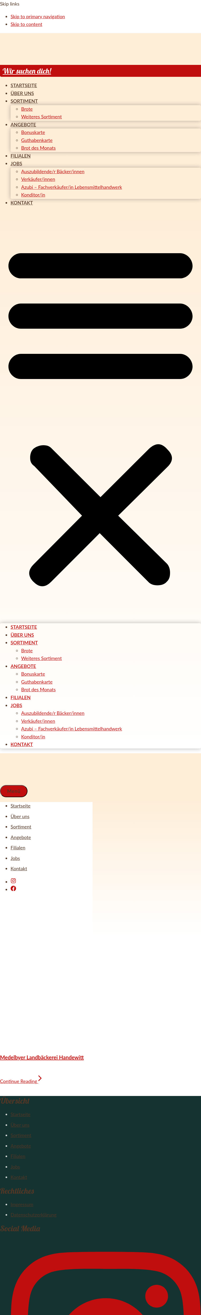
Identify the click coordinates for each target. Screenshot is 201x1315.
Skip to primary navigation (38, 16)
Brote (27, 109)
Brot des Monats (38, 148)
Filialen (21, 156)
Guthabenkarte (37, 140)
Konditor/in (33, 195)
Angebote (23, 124)
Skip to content (26, 24)
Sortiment (24, 101)
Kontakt (22, 203)
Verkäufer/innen (38, 179)
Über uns (22, 93)
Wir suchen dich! (27, 70)
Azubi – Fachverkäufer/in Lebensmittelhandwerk (71, 187)
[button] (100, 414)
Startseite (24, 85)
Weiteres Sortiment (41, 116)
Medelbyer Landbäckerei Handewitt (42, 1057)
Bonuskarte (33, 132)
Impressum (22, 1204)
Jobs (16, 163)
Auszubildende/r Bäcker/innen (52, 171)
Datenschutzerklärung (34, 1215)
